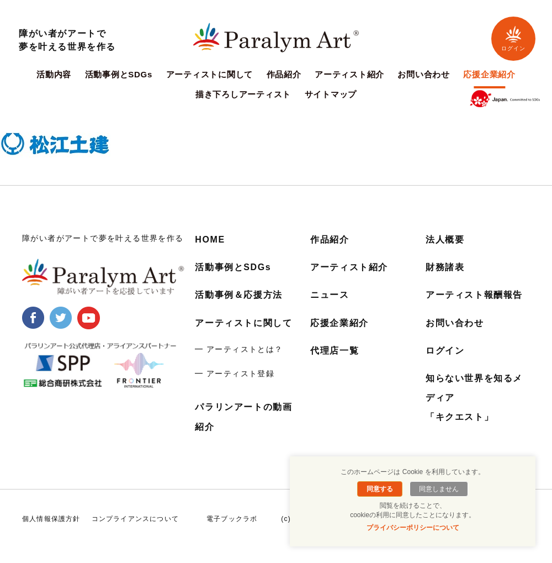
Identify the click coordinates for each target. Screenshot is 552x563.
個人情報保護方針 (51, 519)
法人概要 (445, 239)
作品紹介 (284, 74)
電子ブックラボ (231, 519)
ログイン (513, 38)
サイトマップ (331, 94)
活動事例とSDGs (119, 74)
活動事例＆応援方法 (238, 294)
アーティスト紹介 (349, 74)
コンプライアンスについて (135, 519)
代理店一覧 (334, 350)
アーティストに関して (209, 74)
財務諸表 (445, 267)
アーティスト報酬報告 (474, 294)
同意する (380, 489)
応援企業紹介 (489, 74)
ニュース (329, 294)
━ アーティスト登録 (234, 373)
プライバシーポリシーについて (413, 528)
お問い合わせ (423, 74)
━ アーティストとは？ (239, 349)
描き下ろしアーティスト (243, 94)
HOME (210, 239)
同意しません (439, 489)
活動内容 (53, 74)
